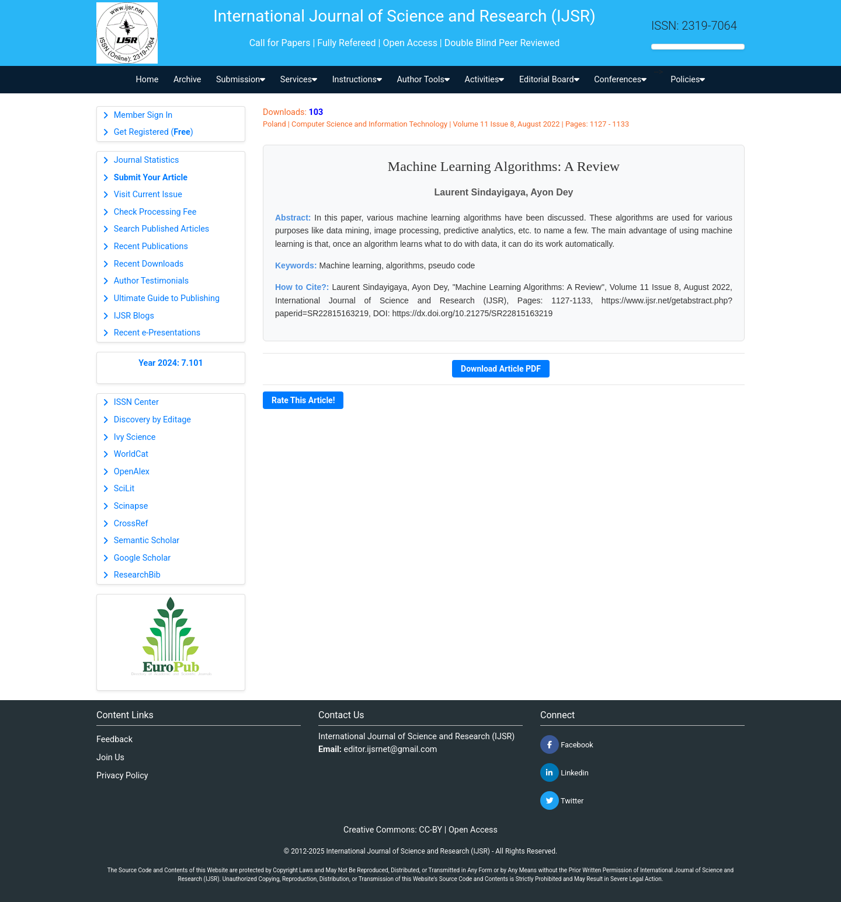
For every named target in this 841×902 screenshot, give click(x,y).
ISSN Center (136, 402)
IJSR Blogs (134, 316)
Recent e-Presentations (157, 333)
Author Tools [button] (423, 80)
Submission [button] (240, 80)
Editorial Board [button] (549, 80)
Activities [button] (485, 80)
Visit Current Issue (148, 195)
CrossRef (131, 524)
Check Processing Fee (155, 212)
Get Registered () (153, 132)
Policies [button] (687, 80)
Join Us (110, 758)
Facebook (566, 744)
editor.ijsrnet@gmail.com (390, 749)
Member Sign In (143, 115)
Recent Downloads (148, 264)
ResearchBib (137, 575)
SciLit (124, 489)
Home (147, 80)
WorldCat (131, 454)
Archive (187, 80)
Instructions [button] (357, 80)
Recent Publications (151, 246)
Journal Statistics (146, 160)
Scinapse (131, 506)
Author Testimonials (151, 281)
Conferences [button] (620, 80)
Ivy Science (135, 437)
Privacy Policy (122, 776)
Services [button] (298, 80)
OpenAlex (132, 472)
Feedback (114, 739)
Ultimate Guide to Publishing (167, 298)
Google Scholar (142, 558)
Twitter (561, 800)
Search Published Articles (161, 229)
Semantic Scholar (146, 541)
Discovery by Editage (152, 420)
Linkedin (564, 772)
